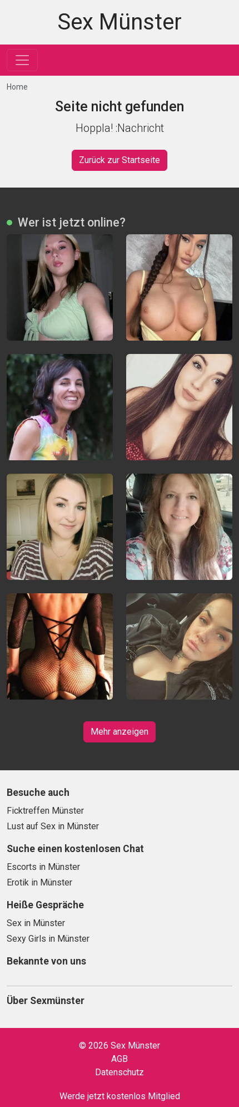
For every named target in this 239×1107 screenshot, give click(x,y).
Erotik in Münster (39, 882)
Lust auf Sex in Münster (53, 826)
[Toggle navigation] (22, 60)
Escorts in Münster (43, 867)
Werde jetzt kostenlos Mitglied (119, 1096)
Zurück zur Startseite (119, 160)
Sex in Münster (36, 923)
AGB (119, 1059)
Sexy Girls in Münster (48, 938)
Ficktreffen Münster (45, 810)
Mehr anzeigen (119, 731)
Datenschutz (119, 1072)
